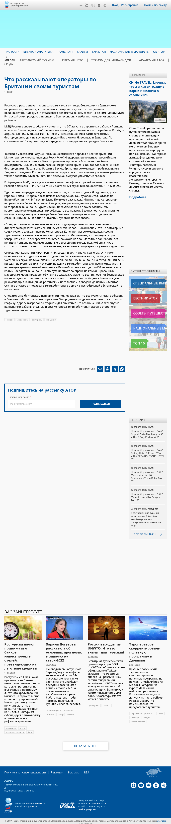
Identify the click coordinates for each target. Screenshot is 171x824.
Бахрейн (68, 708)
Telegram (107, 5)
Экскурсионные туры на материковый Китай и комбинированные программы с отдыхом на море (146, 516)
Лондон (9, 319)
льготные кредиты (15, 729)
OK (101, 5)
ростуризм (37, 319)
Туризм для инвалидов (96, 60)
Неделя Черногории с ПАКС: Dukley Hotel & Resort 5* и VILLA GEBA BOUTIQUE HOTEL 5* (147, 452)
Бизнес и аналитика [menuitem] (38, 52)
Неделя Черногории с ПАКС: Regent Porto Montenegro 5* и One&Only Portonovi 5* (147, 431)
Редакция (51, 769)
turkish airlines (138, 719)
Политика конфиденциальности (22, 769)
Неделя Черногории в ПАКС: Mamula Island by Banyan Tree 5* (147, 494)
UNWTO (106, 703)
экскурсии (51, 319)
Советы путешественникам (148, 310)
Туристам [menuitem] (99, 52)
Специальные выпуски (146, 280)
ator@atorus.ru (31, 803)
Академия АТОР (130, 60)
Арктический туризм (33, 60)
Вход (117, 5)
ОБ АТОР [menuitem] (159, 52)
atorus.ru (161, 817)
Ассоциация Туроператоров (19, 4)
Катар (60, 712)
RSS (78, 769)
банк (30, 729)
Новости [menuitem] (13, 52)
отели (22, 725)
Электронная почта (18, 397)
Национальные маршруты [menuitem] (129, 52)
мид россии (22, 319)
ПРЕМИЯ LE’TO (63, 60)
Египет (50, 712)
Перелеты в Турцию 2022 (143, 711)
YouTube (89, 5)
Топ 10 (136, 340)
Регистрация (132, 5)
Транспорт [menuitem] (65, 52)
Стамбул (135, 715)
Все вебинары (143, 532)
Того (161, 711)
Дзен (83, 5)
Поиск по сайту (156, 5)
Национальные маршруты (148, 325)
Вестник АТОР (140, 295)
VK (95, 5)
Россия (70, 712)
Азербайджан (54, 708)
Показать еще (85, 743)
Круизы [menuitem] (82, 52)
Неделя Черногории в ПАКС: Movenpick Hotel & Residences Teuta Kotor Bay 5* (147, 474)
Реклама (66, 769)
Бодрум (146, 715)
